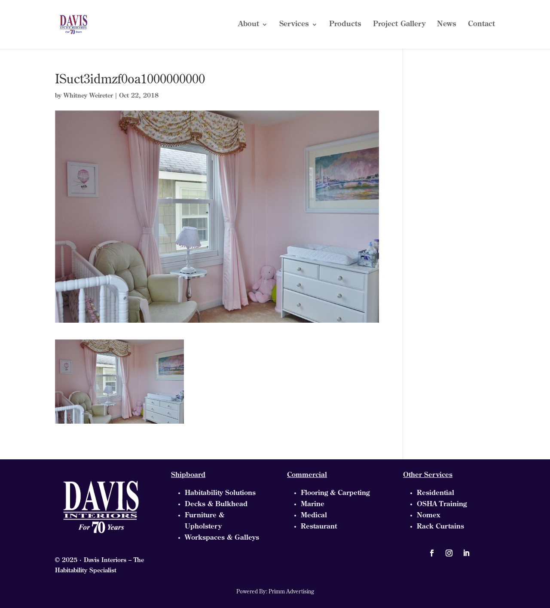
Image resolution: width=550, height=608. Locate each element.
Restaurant (319, 526)
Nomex (428, 515)
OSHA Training (442, 504)
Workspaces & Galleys (222, 538)
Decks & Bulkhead (216, 504)
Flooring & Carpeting (335, 493)
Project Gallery (399, 24)
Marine (312, 504)
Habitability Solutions (220, 493)
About (248, 24)
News (446, 24)
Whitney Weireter (88, 96)
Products (345, 24)
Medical (314, 515)
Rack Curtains (440, 526)
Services (294, 24)
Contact (481, 24)
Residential (435, 493)
